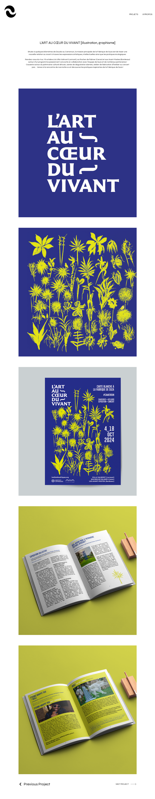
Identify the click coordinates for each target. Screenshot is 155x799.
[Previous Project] (34, 784)
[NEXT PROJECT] (126, 784)
